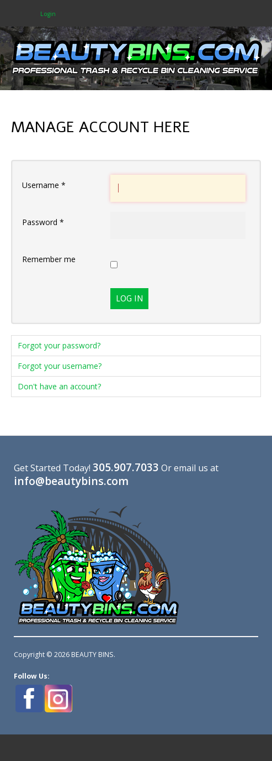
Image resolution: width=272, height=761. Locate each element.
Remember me (49, 259)
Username (44, 185)
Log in (129, 298)
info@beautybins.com (71, 480)
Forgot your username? (60, 366)
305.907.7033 (126, 467)
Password (43, 222)
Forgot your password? (59, 345)
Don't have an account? (59, 386)
